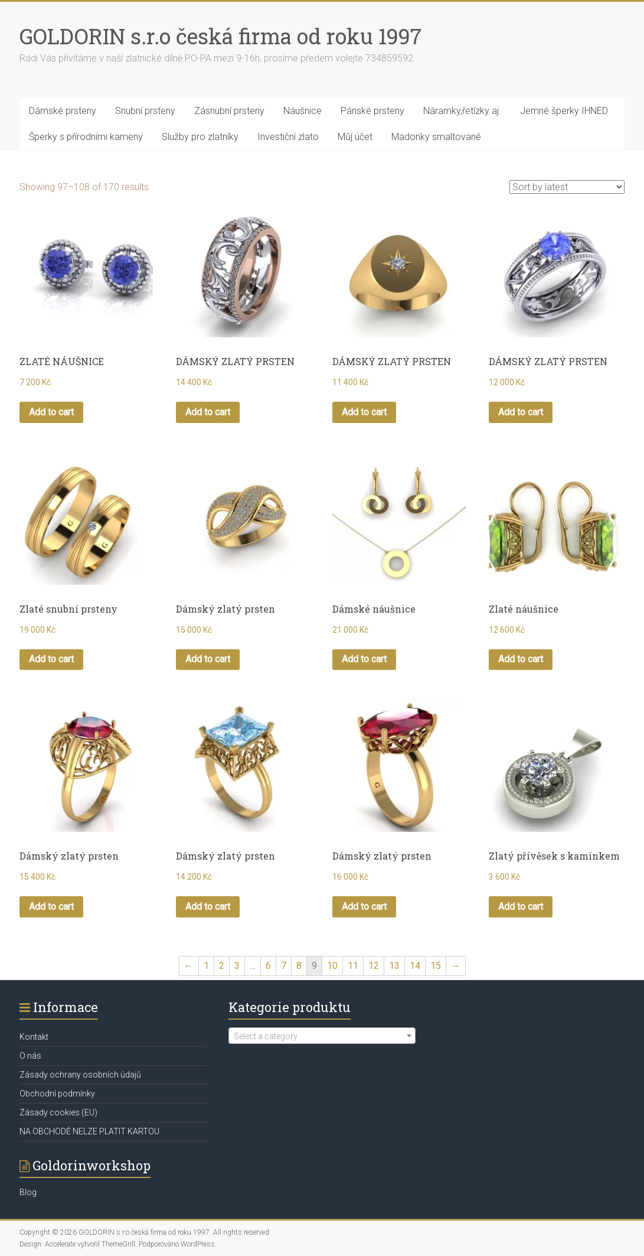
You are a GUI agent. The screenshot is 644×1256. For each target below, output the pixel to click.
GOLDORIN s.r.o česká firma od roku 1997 (220, 36)
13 (394, 965)
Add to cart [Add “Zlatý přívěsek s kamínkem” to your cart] (520, 906)
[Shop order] (567, 187)
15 (435, 965)
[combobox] (322, 1035)
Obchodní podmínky (57, 1093)
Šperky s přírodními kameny (86, 136)
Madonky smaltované (436, 136)
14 (415, 965)
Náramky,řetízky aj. (462, 110)
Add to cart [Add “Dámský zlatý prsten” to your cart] (207, 659)
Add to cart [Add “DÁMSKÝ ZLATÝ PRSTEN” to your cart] (207, 412)
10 (332, 965)
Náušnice (302, 110)
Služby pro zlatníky (200, 136)
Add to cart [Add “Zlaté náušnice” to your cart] (520, 659)
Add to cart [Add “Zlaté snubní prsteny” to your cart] (51, 659)
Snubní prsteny (145, 110)
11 (353, 965)
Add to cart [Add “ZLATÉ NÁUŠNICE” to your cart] (51, 412)
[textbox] (322, 1036)
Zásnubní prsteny (229, 110)
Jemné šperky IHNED (564, 110)
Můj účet (355, 136)
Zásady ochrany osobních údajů (80, 1074)
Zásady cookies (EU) (58, 1112)
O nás (30, 1055)
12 (373, 965)
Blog (28, 1192)
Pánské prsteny (372, 110)
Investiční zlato (288, 136)
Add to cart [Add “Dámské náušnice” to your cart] (364, 659)
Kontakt (33, 1037)
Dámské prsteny (62, 110)
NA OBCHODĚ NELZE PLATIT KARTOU (89, 1131)
